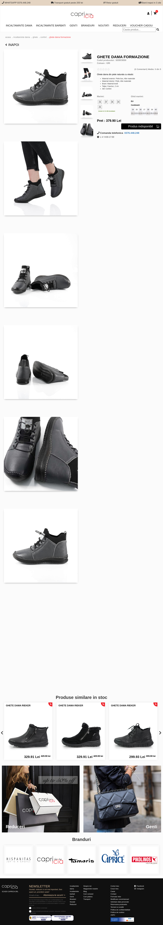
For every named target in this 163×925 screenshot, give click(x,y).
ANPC (113, 915)
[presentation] (2, 733)
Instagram (139, 889)
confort (43, 37)
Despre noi (87, 886)
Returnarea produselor (119, 904)
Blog (85, 891)
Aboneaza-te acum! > (54, 895)
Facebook (139, 886)
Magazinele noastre (90, 889)
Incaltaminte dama (19, 25)
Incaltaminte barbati (51, 25)
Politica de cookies (117, 912)
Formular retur (116, 897)
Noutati (103, 25)
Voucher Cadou (141, 25)
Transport (86, 899)
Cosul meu (114, 889)
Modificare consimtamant (120, 899)
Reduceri (119, 25)
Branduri (87, 25)
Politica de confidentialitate (120, 910)
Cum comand (88, 894)
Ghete (35, 37)
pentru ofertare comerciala (39, 908)
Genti (73, 25)
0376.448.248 (131, 133)
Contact (113, 894)
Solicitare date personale (120, 902)
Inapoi (12, 45)
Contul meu (115, 886)
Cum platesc (88, 897)
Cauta (113, 891)
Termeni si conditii (117, 907)
